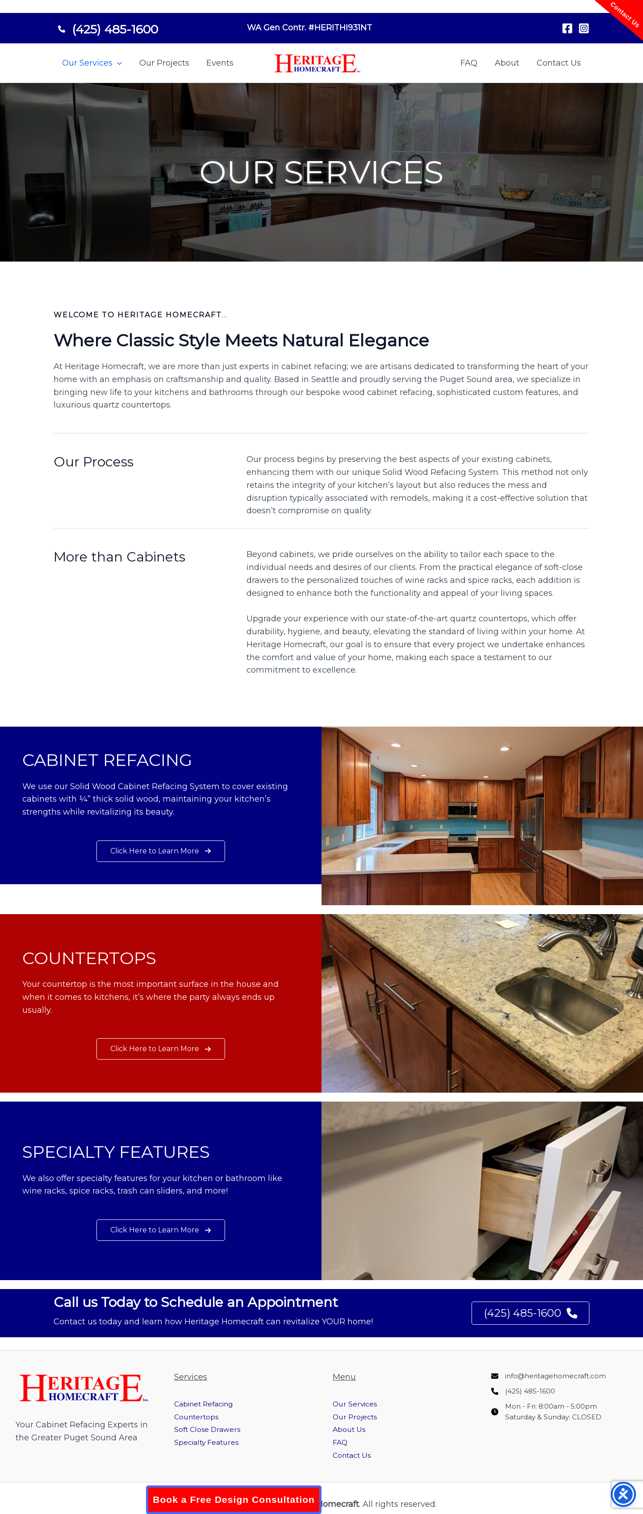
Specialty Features (211, 1442)
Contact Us (559, 63)
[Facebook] (567, 28)
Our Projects (163, 63)
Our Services (91, 63)
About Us (351, 1429)
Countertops (199, 1417)
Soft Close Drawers (212, 1429)
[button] (116, 63)
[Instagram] (583, 28)
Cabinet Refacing (209, 1404)
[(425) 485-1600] (108, 26)
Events (217, 63)
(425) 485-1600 (529, 1312)
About (509, 63)
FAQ (471, 63)
